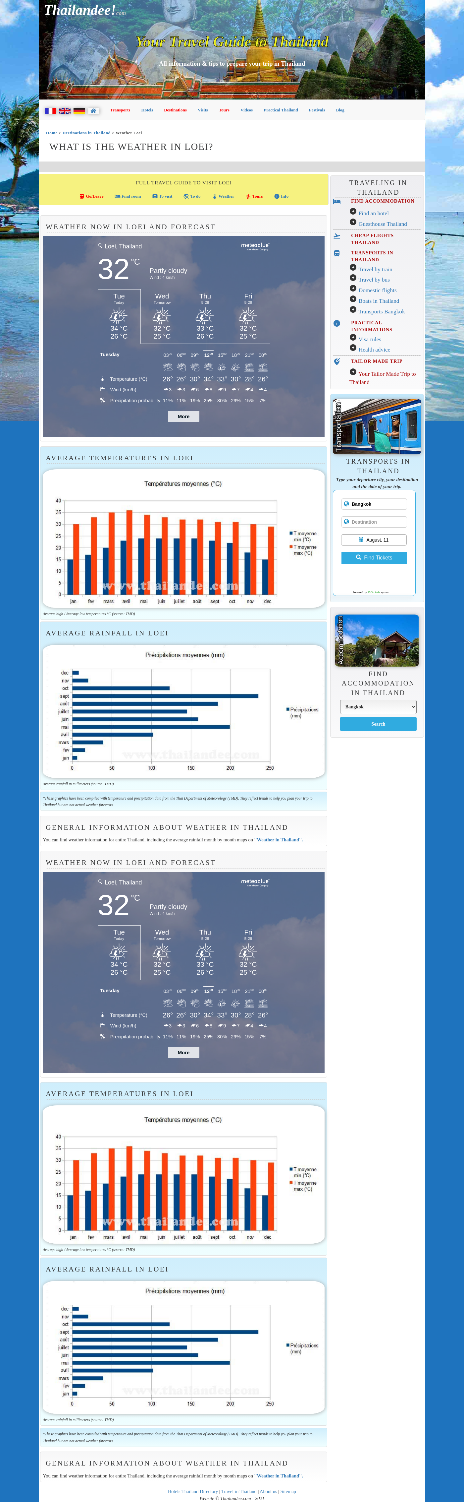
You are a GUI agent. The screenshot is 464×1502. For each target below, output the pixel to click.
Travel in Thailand (239, 1491)
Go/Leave (91, 196)
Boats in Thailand (379, 301)
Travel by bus (374, 280)
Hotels (147, 109)
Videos (246, 109)
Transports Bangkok (381, 311)
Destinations (175, 109)
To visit (162, 196)
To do (191, 196)
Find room (128, 196)
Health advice (374, 350)
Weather (223, 196)
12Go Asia (374, 592)
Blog (340, 109)
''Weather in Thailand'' (278, 839)
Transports (120, 109)
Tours (224, 109)
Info (281, 196)
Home (52, 132)
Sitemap (288, 1491)
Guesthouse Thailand (383, 224)
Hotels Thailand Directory (193, 1491)
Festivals (317, 109)
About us (268, 1491)
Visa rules (369, 339)
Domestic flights (378, 290)
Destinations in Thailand (87, 132)
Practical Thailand (281, 109)
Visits (203, 109)
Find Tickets (374, 557)
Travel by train (375, 269)
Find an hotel (374, 213)
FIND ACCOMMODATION (382, 201)
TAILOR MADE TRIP (376, 361)
